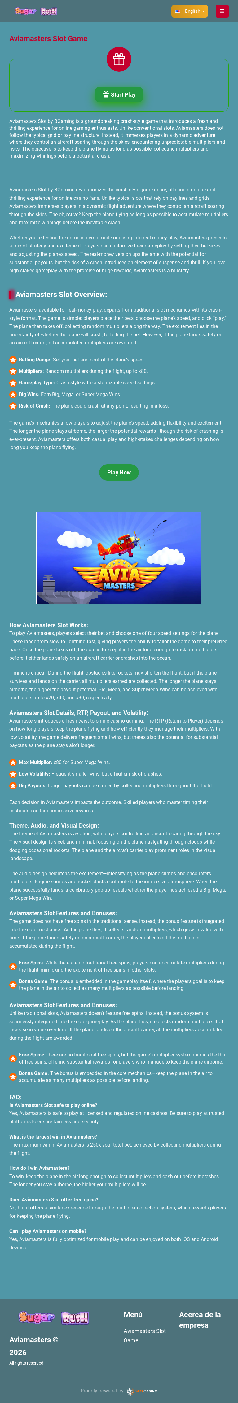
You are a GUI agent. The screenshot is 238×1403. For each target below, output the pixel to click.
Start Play (119, 95)
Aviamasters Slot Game (145, 1336)
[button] (189, 11)
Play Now (119, 472)
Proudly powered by (102, 1391)
